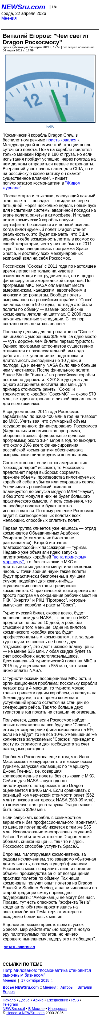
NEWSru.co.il (14, 1008)
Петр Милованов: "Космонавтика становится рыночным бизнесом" (47, 972)
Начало (9, 1000)
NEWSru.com (23, 7)
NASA (50, 126)
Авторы (67, 987)
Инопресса (57, 1008)
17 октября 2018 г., (37, 980)
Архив (38, 1000)
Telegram (10, 1004)
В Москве (36, 1008)
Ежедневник (57, 1000)
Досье (24, 1000)
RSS (75, 1000)
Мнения (9, 18)
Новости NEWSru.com (25, 1013)
